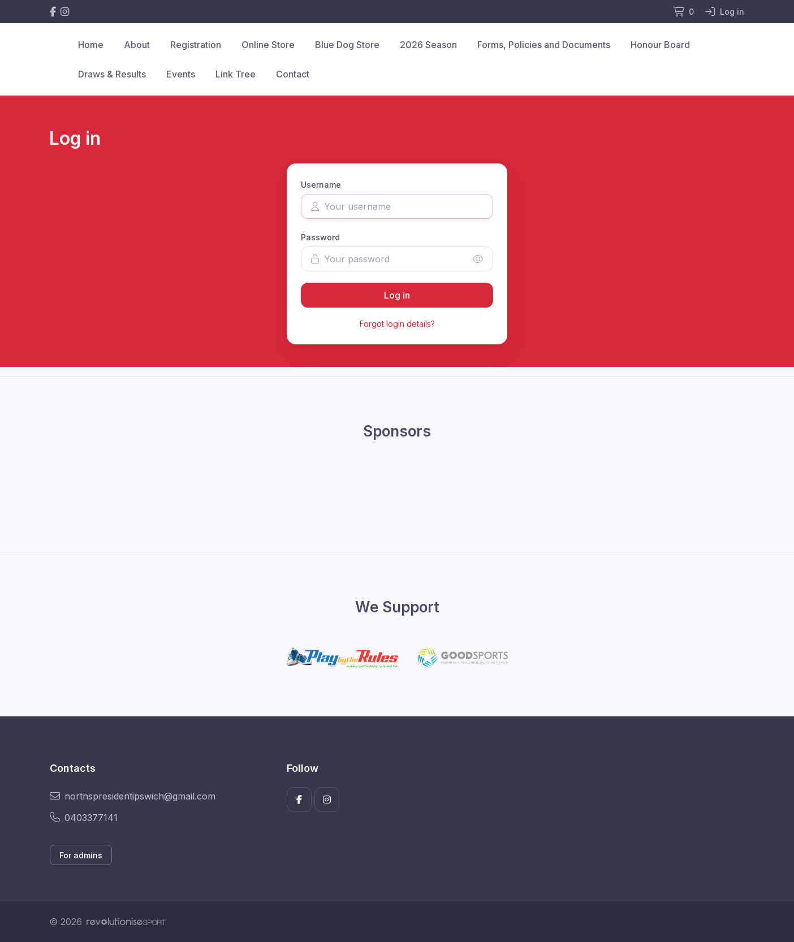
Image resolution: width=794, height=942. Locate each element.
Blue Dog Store (347, 44)
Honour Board (660, 44)
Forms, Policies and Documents (543, 44)
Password (320, 237)
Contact (292, 74)
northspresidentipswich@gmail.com (132, 796)
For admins (80, 855)
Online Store (268, 44)
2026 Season (428, 44)
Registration (195, 44)
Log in (397, 295)
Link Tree (235, 74)
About (137, 44)
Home (90, 44)
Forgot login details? (397, 324)
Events (180, 74)
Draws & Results (112, 74)
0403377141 (84, 817)
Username (321, 184)
